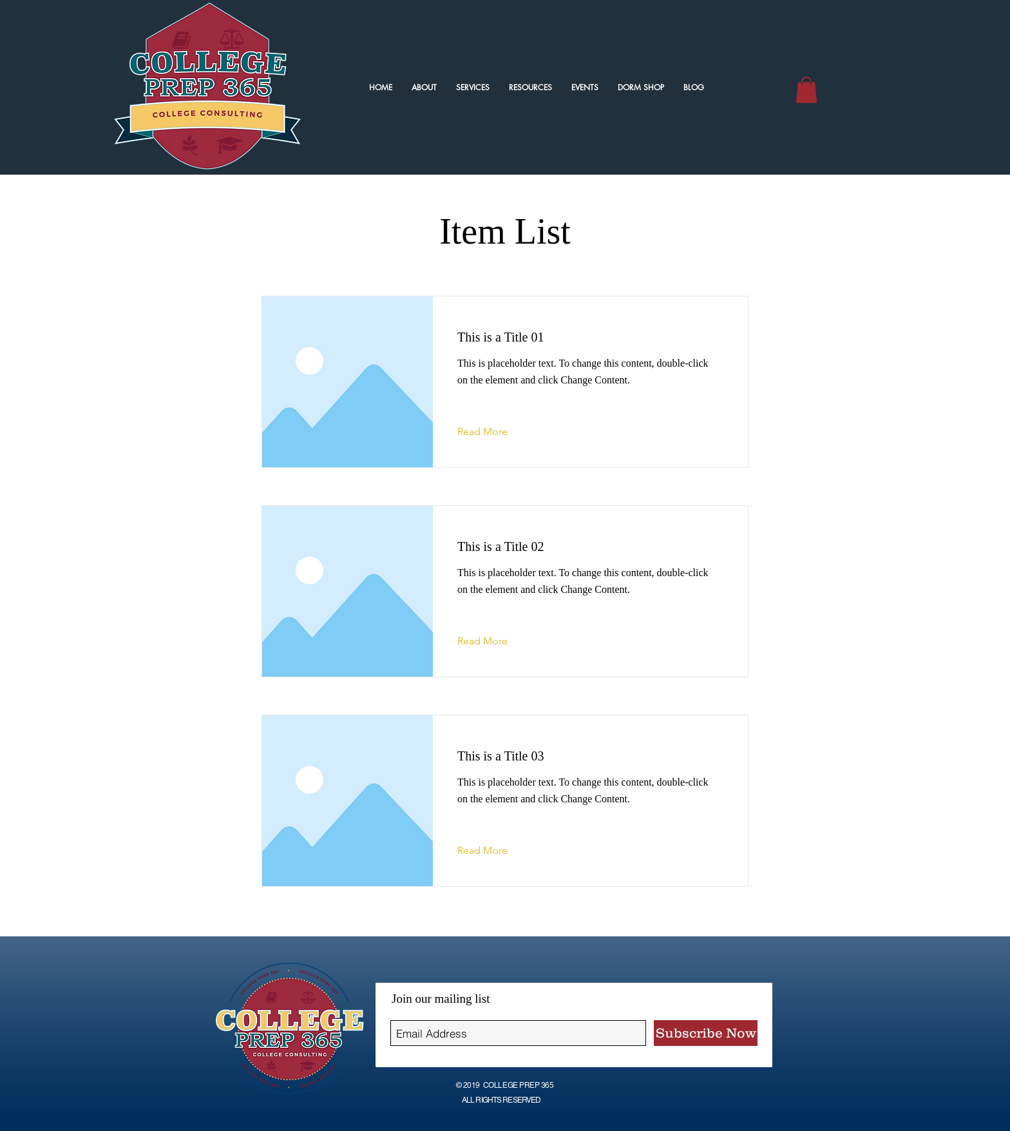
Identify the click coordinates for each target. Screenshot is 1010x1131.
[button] (806, 90)
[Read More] (492, 431)
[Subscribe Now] (706, 1033)
